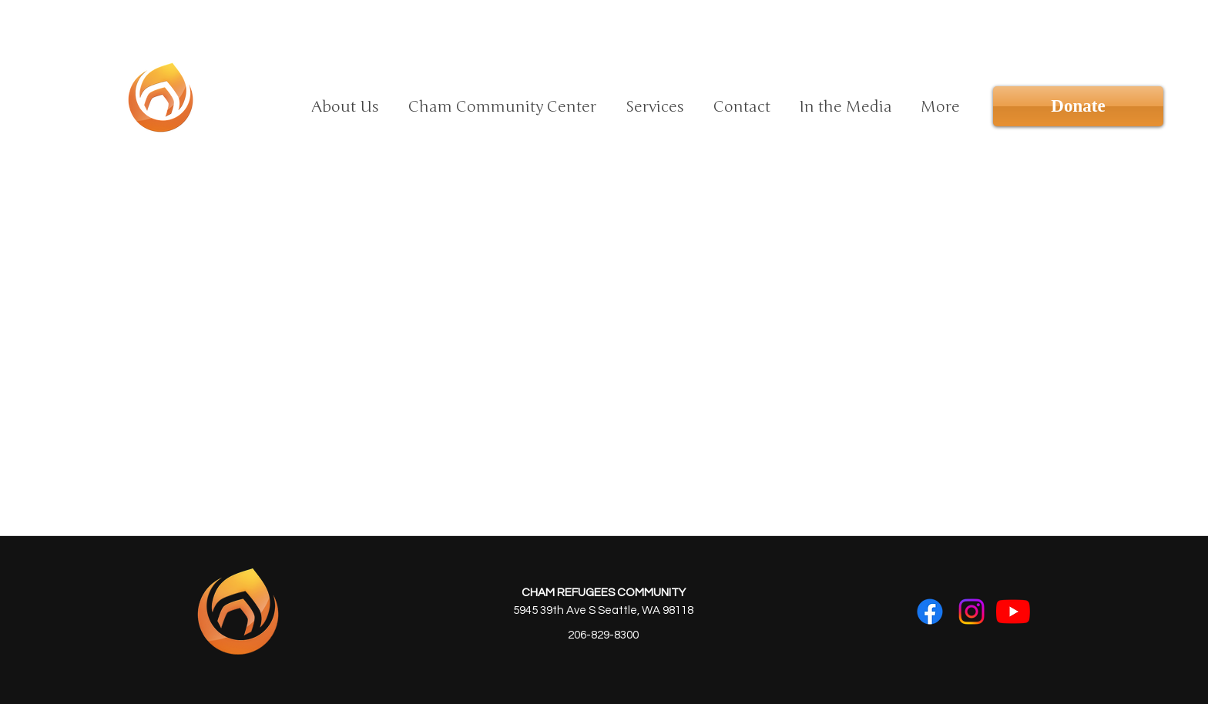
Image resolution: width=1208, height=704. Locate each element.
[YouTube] (1013, 612)
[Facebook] (930, 612)
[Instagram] (971, 612)
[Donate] (1078, 106)
